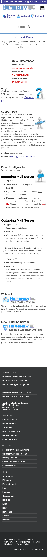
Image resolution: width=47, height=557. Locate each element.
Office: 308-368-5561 (12, 2)
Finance (6, 492)
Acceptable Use (23, 542)
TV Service (7, 427)
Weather (6, 520)
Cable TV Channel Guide (13, 462)
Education (7, 480)
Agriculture (7, 476)
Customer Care (9, 439)
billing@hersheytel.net (23, 156)
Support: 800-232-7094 (35, 2)
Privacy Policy (23, 544)
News (5, 508)
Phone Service (9, 423)
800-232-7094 (25, 393)
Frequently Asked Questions (15, 450)
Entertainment (9, 484)
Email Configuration (13, 167)
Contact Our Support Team (15, 454)
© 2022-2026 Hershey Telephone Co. (27, 549)
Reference (7, 512)
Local (5, 504)
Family (5, 488)
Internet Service (9, 419)
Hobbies (6, 500)
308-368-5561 (25, 377)
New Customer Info (11, 431)
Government (8, 496)
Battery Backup (9, 435)
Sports (5, 516)
